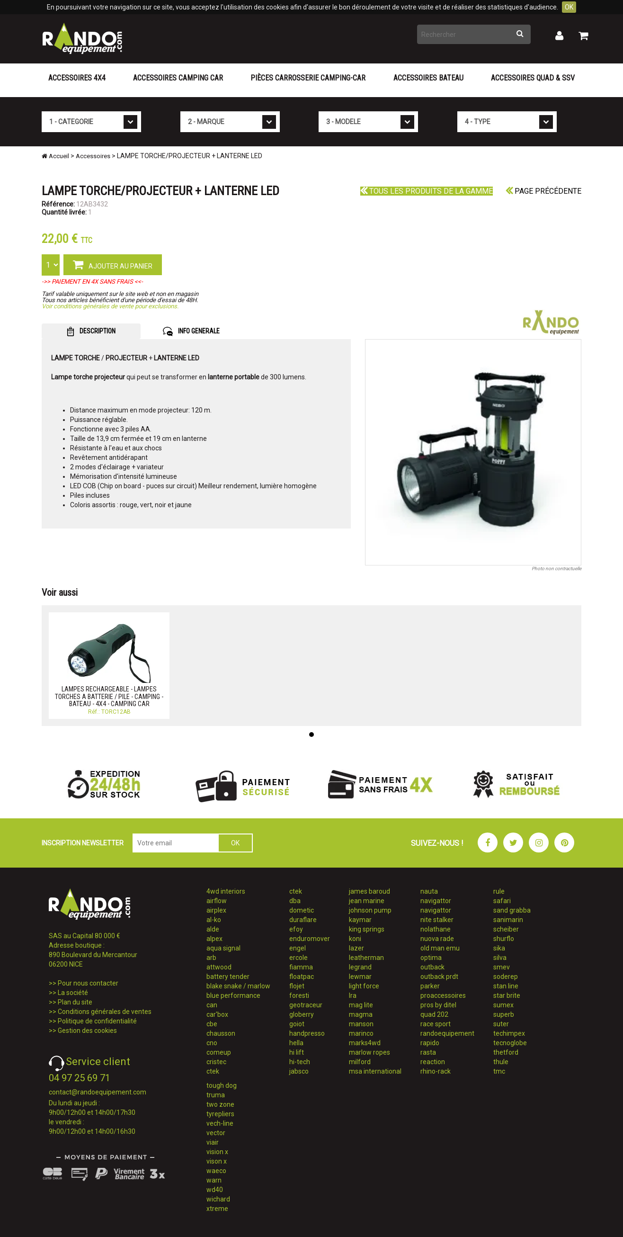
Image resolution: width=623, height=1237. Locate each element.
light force (364, 986)
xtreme (217, 1208)
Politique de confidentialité (97, 1021)
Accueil (55, 156)
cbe (211, 1024)
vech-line (219, 1123)
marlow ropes (369, 1052)
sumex (503, 1005)
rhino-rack (435, 1071)
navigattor (435, 901)
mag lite (361, 1005)
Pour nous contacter (88, 983)
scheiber (506, 929)
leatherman (366, 957)
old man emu (440, 948)
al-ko (213, 919)
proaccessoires (443, 995)
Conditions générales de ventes (104, 1011)
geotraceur (305, 1005)
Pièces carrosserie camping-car (307, 77)
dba (295, 901)
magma (361, 1014)
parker (430, 986)
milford (360, 1062)
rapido (429, 1043)
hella (296, 1043)
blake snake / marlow (238, 986)
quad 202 (434, 1014)
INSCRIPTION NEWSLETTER (83, 843)
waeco (216, 1170)
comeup (218, 1052)
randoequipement (447, 1033)
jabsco (299, 1071)
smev (501, 967)
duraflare (303, 919)
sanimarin (508, 919)
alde (212, 929)
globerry (301, 1014)
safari (502, 901)
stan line (505, 986)
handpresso (307, 1033)
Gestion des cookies (87, 1030)
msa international (375, 1071)
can (211, 1005)
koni (355, 938)
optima (431, 957)
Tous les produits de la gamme (426, 191)
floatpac (301, 976)
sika (499, 948)
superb (503, 1014)
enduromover (309, 938)
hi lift (296, 1052)
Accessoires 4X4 (77, 77)
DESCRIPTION (91, 331)
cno (211, 1043)
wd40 (214, 1189)
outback (432, 967)
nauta (429, 891)
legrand (360, 967)
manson (361, 1024)
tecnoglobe (510, 1043)
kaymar (360, 919)
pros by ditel (438, 1005)
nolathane (435, 929)
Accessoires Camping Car (178, 77)
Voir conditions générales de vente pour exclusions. (110, 306)
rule (499, 891)
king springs (366, 929)
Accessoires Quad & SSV (533, 77)
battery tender (227, 976)
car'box (217, 1014)
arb (211, 957)
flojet (296, 986)
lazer (356, 948)
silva (500, 957)
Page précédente (543, 191)
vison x (216, 1161)
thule (500, 1062)
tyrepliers (220, 1114)
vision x (217, 1152)
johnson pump (370, 910)
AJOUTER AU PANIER (112, 264)
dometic (301, 910)
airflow (216, 901)
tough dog (221, 1085)
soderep (505, 976)
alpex (214, 938)
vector (215, 1133)
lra (352, 995)
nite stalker (437, 919)
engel (297, 948)
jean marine (366, 901)
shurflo (503, 938)
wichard (218, 1199)
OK (569, 7)
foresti (299, 995)
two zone (220, 1104)
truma (215, 1095)
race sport (435, 1024)
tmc (499, 1071)
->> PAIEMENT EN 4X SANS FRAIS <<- (92, 281)
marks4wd (365, 1043)
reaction (432, 1062)
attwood (218, 967)
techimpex (509, 1033)
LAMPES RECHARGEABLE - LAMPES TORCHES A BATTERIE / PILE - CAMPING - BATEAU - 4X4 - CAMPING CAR (109, 696)
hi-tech (299, 1062)
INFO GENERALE (191, 331)
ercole (298, 957)
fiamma (301, 967)
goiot (296, 1024)
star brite (506, 995)
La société (73, 992)
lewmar (360, 976)
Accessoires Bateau (428, 77)
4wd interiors (225, 891)
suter (501, 1024)
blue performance (233, 995)
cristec (216, 1062)
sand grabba (512, 910)
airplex (216, 910)
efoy (296, 929)
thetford (505, 1052)
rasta (428, 1052)
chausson (220, 1033)
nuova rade (437, 938)
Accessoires (93, 156)
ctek (212, 1071)
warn (214, 1180)
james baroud (369, 891)
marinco (361, 1033)
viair (212, 1142)
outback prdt (439, 976)
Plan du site (75, 1002)
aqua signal (223, 948)
